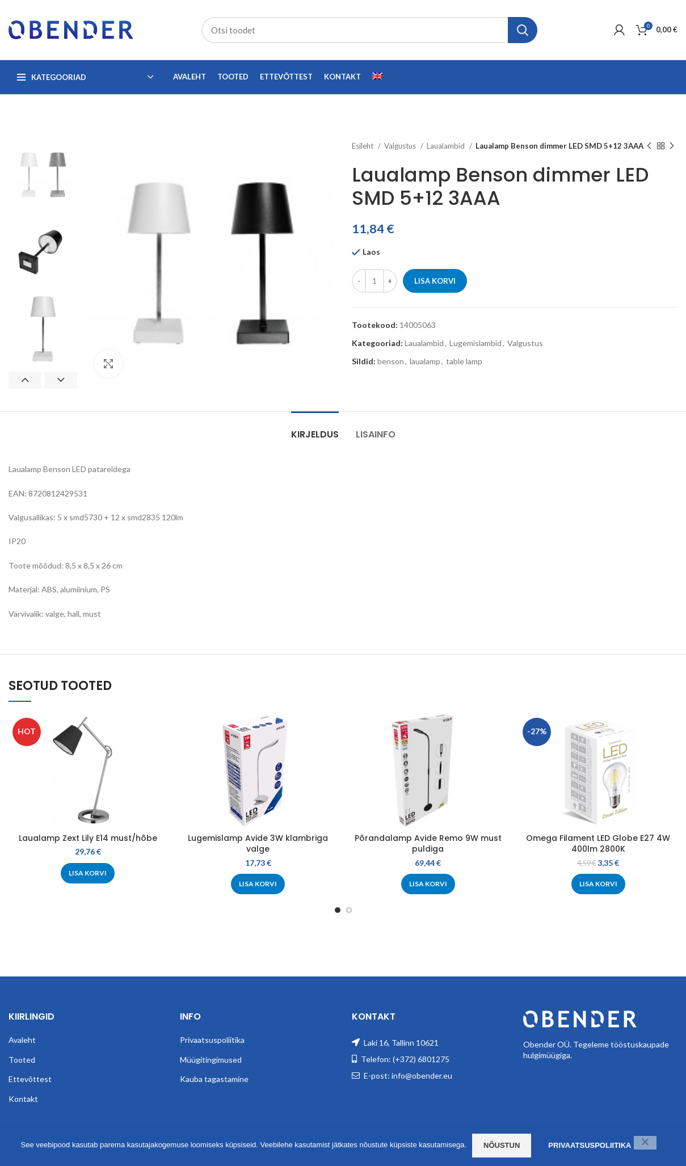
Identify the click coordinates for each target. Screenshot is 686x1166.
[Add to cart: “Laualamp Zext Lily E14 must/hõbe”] (88, 873)
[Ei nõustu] (645, 1143)
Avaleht (22, 1040)
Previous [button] (25, 380)
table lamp (464, 361)
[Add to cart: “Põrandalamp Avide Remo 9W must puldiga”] (428, 884)
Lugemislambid (475, 343)
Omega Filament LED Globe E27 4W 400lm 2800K (598, 843)
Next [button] (60, 380)
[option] (43, 174)
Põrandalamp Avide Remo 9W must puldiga (428, 843)
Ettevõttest (30, 1079)
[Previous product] (649, 146)
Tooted (22, 1059)
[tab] (315, 428)
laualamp (425, 361)
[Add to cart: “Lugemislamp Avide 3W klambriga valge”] (258, 884)
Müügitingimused (211, 1059)
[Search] (369, 30)
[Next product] (671, 146)
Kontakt (23, 1099)
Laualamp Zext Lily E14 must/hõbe (88, 838)
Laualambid (446, 145)
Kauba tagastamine (214, 1079)
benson (390, 361)
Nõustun (501, 1145)
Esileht (363, 145)
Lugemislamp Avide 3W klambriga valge (258, 843)
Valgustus (401, 145)
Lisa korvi (435, 280)
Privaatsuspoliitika (212, 1040)
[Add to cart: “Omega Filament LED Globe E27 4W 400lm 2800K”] (598, 884)
